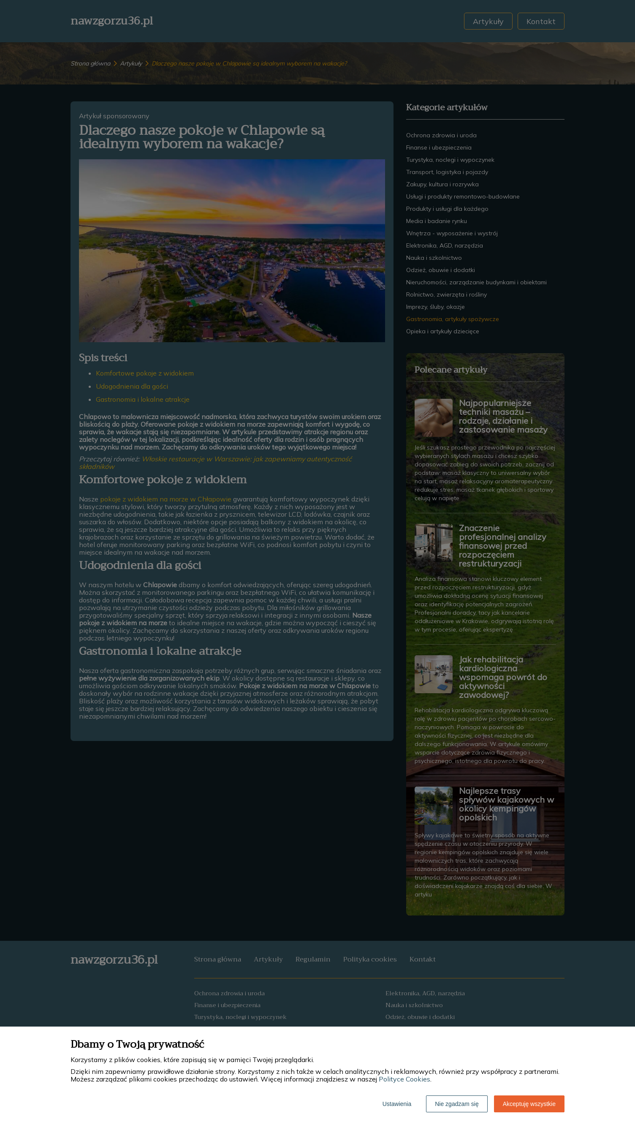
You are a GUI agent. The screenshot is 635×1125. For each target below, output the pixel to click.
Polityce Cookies (404, 1079)
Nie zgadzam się (457, 1103)
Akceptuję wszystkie (529, 1103)
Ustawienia (397, 1103)
